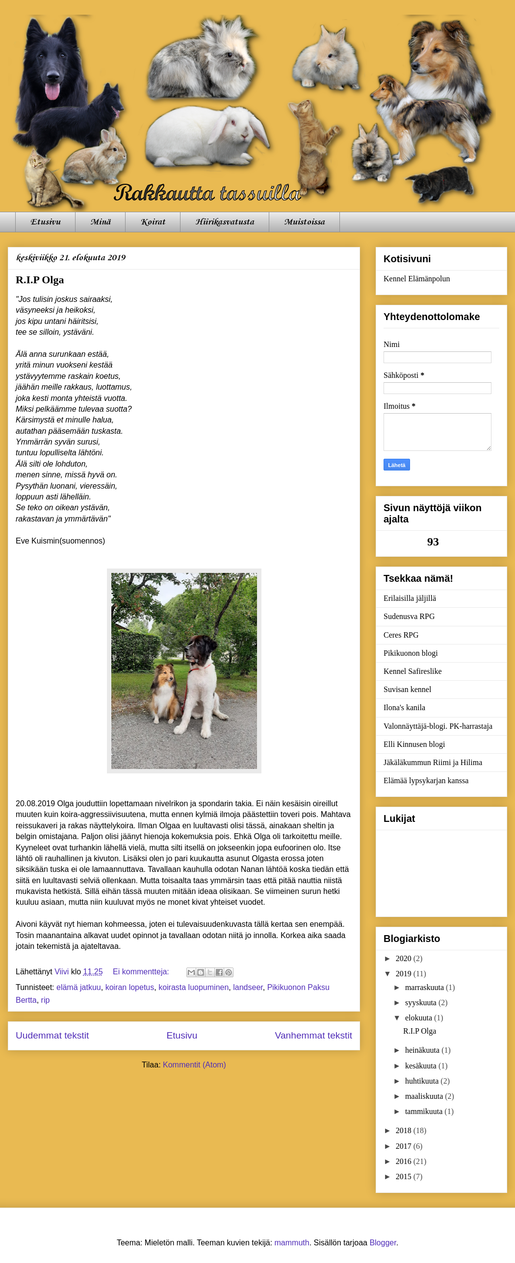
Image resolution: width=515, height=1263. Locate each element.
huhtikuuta (422, 1081)
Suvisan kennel (407, 689)
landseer (248, 987)
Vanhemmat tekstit (313, 1035)
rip (45, 1000)
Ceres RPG (401, 635)
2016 (404, 1161)
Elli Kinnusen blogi (414, 744)
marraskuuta (425, 987)
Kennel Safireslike (413, 671)
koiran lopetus (129, 987)
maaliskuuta (425, 1096)
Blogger (382, 1242)
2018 (404, 1130)
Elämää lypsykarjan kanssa (426, 780)
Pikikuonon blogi (411, 653)
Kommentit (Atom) (194, 1065)
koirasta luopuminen (193, 987)
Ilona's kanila (404, 707)
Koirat (152, 222)
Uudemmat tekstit (52, 1035)
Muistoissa (304, 222)
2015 (404, 1176)
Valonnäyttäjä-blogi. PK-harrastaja (438, 726)
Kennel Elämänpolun (417, 278)
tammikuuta (424, 1111)
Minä (100, 222)
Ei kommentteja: (142, 971)
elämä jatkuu (78, 987)
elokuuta (419, 1018)
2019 (404, 973)
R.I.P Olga (40, 279)
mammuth (292, 1242)
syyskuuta (421, 1002)
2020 (404, 958)
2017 (404, 1146)
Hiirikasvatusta (224, 222)
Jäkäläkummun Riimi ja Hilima (433, 762)
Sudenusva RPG (409, 616)
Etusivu (45, 222)
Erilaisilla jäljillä (410, 598)
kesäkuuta (421, 1066)
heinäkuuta (423, 1050)
